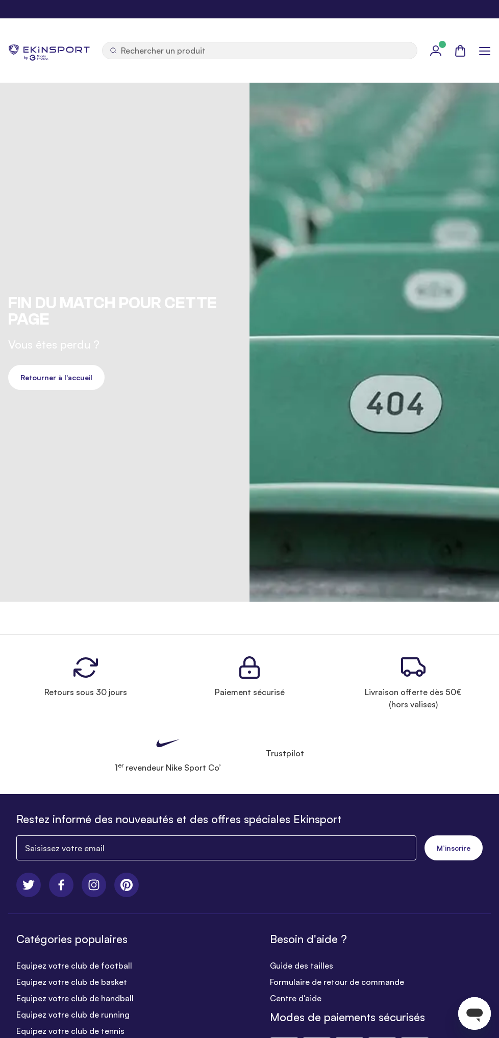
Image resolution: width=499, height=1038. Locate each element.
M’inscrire (453, 848)
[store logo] (49, 50)
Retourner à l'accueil (56, 377)
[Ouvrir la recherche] (259, 50)
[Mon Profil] (436, 50)
